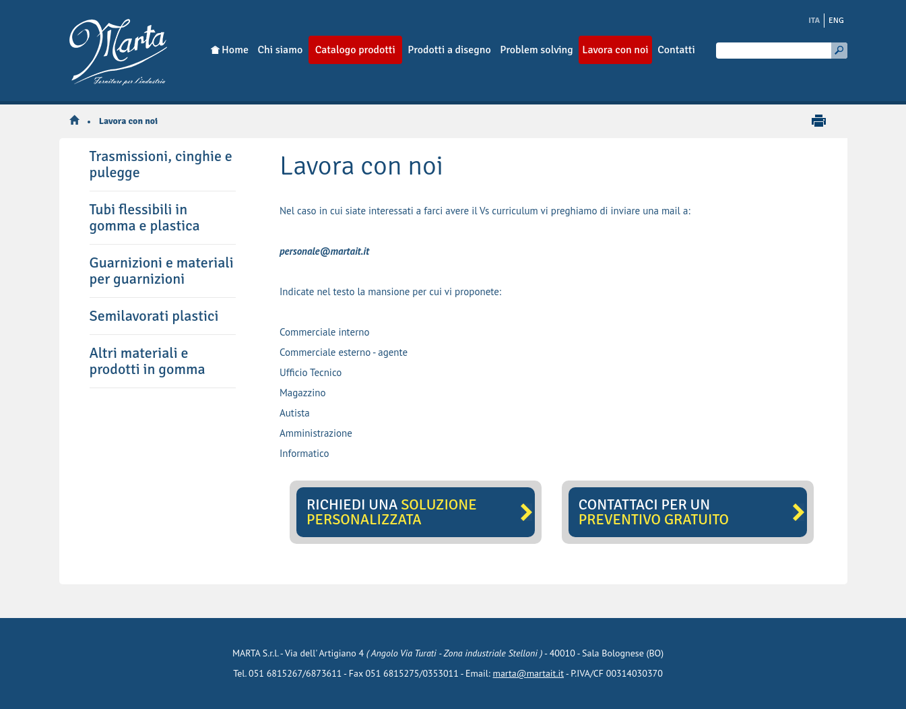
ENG (836, 21)
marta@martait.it (528, 673)
